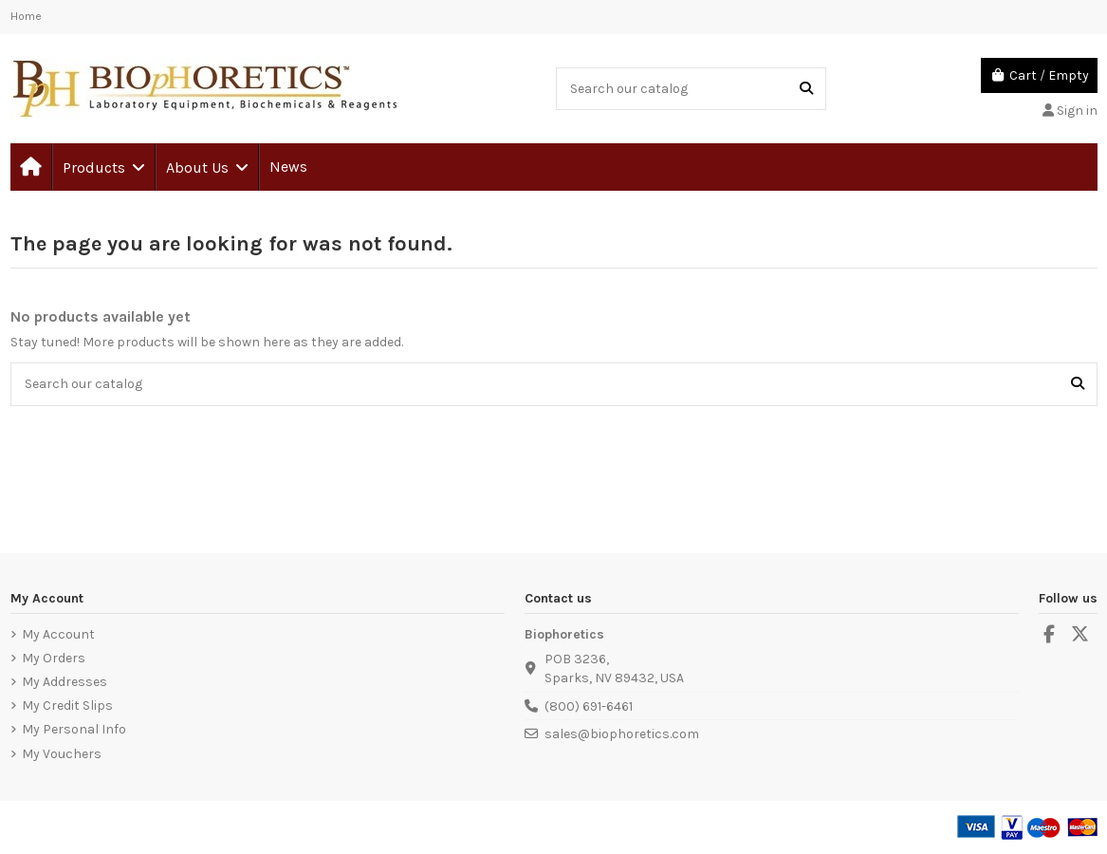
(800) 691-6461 (588, 706)
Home (26, 16)
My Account (58, 634)
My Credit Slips (67, 705)
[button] (103, 167)
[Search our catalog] (806, 88)
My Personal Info (74, 729)
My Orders (53, 658)
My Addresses (64, 682)
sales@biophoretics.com (621, 734)
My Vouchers (61, 754)
